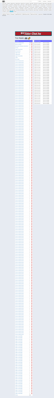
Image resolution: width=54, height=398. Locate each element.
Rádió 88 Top (23, 3)
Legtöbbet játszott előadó (25, 14)
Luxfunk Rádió (32, 7)
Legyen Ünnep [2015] (18, 49)
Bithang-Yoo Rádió (16, 4)
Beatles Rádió (49, 3)
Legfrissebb (4, 14)
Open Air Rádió (30, 8)
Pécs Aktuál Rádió (40, 8)
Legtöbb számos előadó (33, 14)
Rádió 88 (8, 3)
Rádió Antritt (35, 3)
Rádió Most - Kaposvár (14, 7)
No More (16, 47)
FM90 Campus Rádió (29, 4)
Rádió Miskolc (45, 7)
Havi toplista (12, 14)
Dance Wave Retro (48, 4)
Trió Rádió (11, 11)
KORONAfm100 (21, 7)
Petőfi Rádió (21, 8)
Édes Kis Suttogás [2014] (19, 42)
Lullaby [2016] (17, 54)
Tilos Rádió (4, 11)
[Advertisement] (33, 24)
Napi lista (8, 14)
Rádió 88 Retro (18, 3)
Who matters (17, 59)
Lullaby (16, 57)
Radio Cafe (22, 4)
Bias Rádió (11, 4)
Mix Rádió (50, 7)
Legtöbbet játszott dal (18, 14)
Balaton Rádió (45, 3)
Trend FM (7, 11)
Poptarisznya (46, 8)
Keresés (40, 1)
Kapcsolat (49, 1)
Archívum (44, 1)
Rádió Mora (17, 8)
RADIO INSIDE (5, 7)
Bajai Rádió (40, 3)
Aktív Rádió (27, 3)
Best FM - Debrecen (5, 4)
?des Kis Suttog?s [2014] (19, 60)
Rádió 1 (50, 8)
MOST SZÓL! (4, 3)
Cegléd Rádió (35, 4)
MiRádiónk (40, 7)
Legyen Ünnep (17, 52)
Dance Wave (43, 4)
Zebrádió (15, 11)
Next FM (26, 8)
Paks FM (35, 8)
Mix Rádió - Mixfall (5, 8)
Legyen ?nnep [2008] (18, 337)
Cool (39, 4)
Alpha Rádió (31, 3)
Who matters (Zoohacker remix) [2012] (21, 46)
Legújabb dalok (40, 14)
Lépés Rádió (26, 7)
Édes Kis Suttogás (18, 44)
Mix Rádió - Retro (11, 8)
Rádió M (36, 7)
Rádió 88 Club (13, 3)
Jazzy (9, 7)
